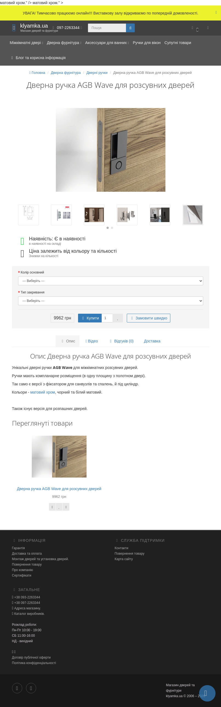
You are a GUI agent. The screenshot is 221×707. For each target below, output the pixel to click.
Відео (91, 341)
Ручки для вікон (147, 42)
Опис (67, 341)
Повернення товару (27, 564)
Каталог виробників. (29, 614)
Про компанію (22, 570)
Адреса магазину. (27, 608)
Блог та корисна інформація (38, 58)
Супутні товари (178, 42)
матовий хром (42, 392)
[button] (195, 28)
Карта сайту (124, 559)
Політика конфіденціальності (34, 663)
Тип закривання (33, 292)
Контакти (121, 548)
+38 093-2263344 (26, 597)
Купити (90, 318)
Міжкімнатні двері (26, 42)
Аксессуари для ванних (107, 42)
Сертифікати (21, 575)
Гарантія (18, 548)
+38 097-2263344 (26, 603)
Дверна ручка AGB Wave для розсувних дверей (59, 489)
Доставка (152, 341)
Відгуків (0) (120, 341)
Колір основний (32, 272)
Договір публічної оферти (31, 657)
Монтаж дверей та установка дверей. (40, 559)
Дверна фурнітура (64, 42)
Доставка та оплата (27, 553)
